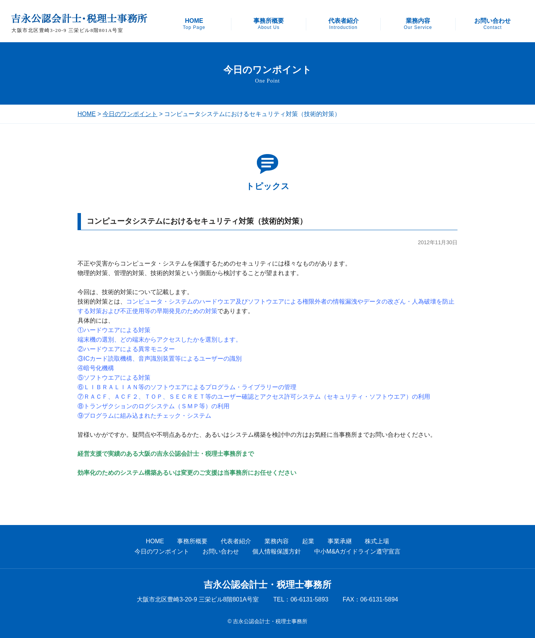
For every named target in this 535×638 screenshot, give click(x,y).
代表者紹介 (343, 24)
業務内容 (418, 24)
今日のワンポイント (130, 114)
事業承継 (340, 541)
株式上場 (377, 541)
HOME (194, 24)
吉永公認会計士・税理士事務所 (267, 585)
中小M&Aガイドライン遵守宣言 (357, 551)
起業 (308, 541)
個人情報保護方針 (276, 551)
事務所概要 (268, 24)
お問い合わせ (492, 24)
